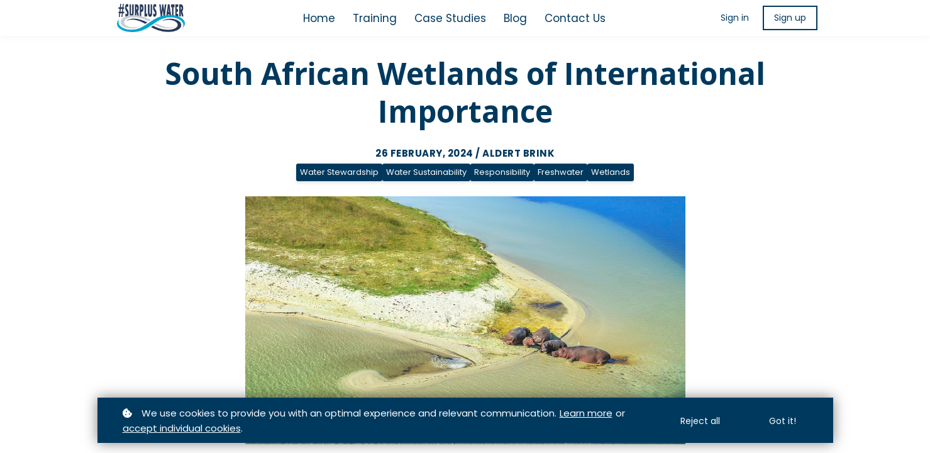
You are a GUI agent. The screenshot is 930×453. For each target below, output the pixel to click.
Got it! (782, 421)
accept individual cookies (182, 429)
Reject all (700, 421)
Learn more (586, 413)
